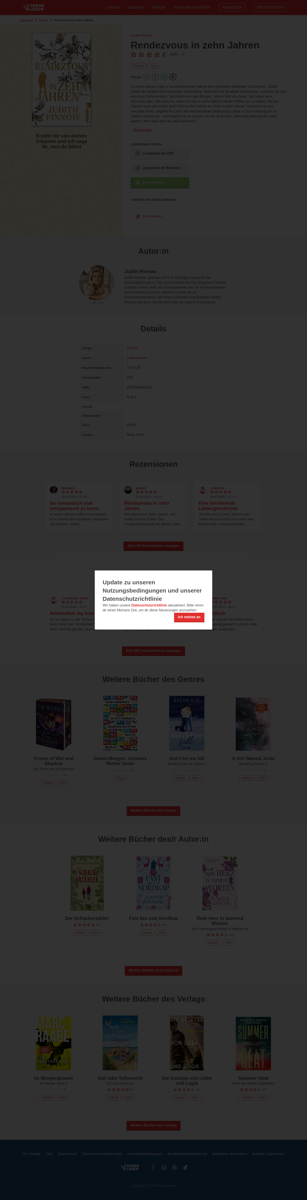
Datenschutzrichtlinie (149, 605)
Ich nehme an (189, 617)
